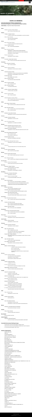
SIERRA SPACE (7, 398)
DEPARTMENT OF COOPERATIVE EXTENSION (14, 123)
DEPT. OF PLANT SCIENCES (12, 95)
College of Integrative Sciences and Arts (15, 44)
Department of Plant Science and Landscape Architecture (18, 129)
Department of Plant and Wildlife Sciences (15, 243)
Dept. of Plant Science (12, 64)
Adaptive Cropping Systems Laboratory (15, 127)
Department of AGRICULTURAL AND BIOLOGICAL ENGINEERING (18, 73)
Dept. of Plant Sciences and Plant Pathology (16, 155)
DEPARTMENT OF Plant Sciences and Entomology (16, 217)
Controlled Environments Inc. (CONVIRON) (13, 351)
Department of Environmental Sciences (15, 170)
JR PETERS (6, 371)
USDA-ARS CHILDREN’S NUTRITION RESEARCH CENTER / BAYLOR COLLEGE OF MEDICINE (19, 236)
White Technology (8, 407)
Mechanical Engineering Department (14, 138)
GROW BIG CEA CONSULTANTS (10, 362)
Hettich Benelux (8, 365)
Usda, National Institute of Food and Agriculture (17, 146)
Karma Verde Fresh (8, 373)
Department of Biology (12, 174)
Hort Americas (7, 367)
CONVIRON (6, 347)
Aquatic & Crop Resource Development (15, 286)
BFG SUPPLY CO (7, 338)
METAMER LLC (7, 380)
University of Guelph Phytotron (13, 274)
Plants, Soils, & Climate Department (14, 240)
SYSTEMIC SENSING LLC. (9, 403)
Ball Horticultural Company (10, 337)
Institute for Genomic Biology (13, 100)
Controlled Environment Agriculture (14, 177)
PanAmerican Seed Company (10, 387)
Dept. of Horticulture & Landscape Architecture (16, 104)
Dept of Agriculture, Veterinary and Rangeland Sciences (18, 159)
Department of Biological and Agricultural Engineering (18, 52)
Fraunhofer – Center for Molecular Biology (13, 357)
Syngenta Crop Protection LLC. (11, 400)
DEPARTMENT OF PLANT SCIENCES (13, 257)
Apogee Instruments (8, 334)
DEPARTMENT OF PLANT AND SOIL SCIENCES (14, 142)
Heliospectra (7, 363)
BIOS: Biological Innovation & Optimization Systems (15, 342)
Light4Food (7, 378)
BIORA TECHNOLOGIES (8, 341)
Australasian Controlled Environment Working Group (14, 324)
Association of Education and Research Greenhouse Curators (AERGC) (17, 326)
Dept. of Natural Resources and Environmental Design (17, 191)
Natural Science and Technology (14, 312)
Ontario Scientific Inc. (9, 384)
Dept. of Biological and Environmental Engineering (17, 181)
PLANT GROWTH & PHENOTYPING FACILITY (14, 258)
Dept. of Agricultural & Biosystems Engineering (16, 109)
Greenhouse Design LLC (9, 359)
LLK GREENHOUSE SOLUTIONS (10, 379)
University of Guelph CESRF (12, 273)
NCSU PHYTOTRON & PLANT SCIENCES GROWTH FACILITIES (17, 195)
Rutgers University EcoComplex (13, 167)
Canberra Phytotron (11, 263)
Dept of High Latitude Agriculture (14, 31)
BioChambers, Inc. (8, 340)
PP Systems (7, 391)
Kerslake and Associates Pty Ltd (11, 374)
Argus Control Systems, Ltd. (10, 336)
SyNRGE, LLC (7, 402)
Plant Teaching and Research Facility (14, 188)
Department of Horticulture (13, 302)
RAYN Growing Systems (9, 392)
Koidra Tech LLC (8, 375)
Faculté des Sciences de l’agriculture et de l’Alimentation (18, 277)
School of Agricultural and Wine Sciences (15, 269)
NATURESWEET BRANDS (9, 382)
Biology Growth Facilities (12, 280)
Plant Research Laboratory (13, 135)
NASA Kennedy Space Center (12, 77)
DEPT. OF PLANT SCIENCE (12, 213)
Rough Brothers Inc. (9, 396)
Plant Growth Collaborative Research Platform (16, 266)
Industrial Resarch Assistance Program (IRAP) (16, 289)
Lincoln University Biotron (9, 315)
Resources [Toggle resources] (20, 0)
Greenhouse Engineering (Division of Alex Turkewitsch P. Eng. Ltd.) (17, 361)
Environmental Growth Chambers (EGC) (12, 355)
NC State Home (4, 0)
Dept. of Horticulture (12, 84)
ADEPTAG (6, 333)
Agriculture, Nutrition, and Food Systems (15, 163)
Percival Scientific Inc (9, 388)
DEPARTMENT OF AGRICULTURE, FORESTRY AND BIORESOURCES (17, 303)
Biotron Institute (11, 298)
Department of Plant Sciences (13, 53)
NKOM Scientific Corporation (10, 383)
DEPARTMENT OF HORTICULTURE (13, 118)
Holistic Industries (8, 366)
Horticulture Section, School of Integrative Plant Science (18, 183)
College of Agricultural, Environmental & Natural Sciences (18, 35)
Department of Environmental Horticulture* (16, 74)
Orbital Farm (7, 386)
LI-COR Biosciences (8, 376)
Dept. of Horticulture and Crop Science (15, 203)
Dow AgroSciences (8, 353)
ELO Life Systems (8, 354)
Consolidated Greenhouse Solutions (12, 350)
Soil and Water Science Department (14, 79)
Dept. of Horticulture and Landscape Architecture (17, 60)
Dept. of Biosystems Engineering (13, 46)
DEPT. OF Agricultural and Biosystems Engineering (16, 199)
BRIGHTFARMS (7, 344)
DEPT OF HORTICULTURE (11, 39)
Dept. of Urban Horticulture (13, 230)
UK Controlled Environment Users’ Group (12, 327)
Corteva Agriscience (9, 349)
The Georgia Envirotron (12, 86)
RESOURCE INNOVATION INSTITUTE (11, 395)
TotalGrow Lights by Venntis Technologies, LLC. (14, 404)
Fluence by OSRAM (8, 358)
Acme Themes (19, 415)
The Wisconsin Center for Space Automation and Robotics (20, 251)
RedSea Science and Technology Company (13, 394)
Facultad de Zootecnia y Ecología (14, 308)
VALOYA (6, 405)
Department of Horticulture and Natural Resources (17, 114)
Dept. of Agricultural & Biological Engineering (16, 99)
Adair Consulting (8, 332)
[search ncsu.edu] (27, 0)
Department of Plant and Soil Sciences (14, 69)
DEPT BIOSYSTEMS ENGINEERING (13, 38)
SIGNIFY (6, 399)
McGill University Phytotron (13, 282)
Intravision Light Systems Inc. (10, 370)
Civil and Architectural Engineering (14, 256)
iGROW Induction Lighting (10, 369)
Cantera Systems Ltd (9, 345)
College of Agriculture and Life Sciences (18, 247)
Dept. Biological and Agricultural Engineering (16, 231)
